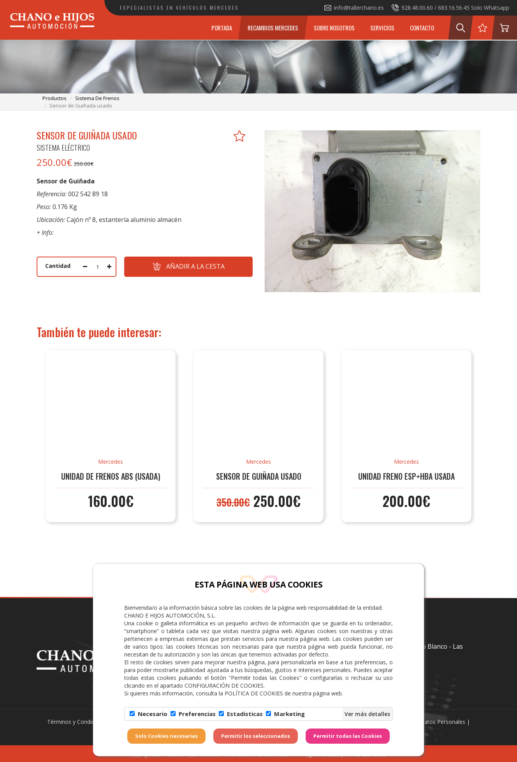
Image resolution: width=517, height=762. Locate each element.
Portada (221, 27)
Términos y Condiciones (77, 721)
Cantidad (57, 265)
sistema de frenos (97, 98)
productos (54, 98)
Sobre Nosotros (334, 27)
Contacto (422, 27)
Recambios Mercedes (273, 27)
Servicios (382, 27)
